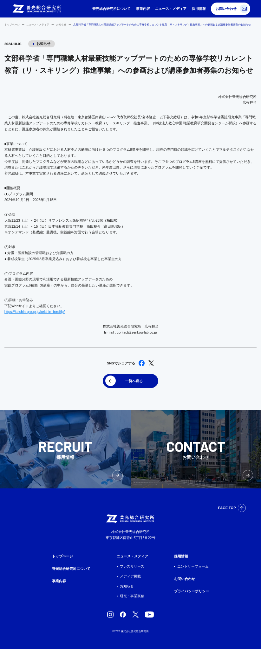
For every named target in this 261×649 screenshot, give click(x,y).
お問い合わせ (226, 8)
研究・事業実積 (132, 596)
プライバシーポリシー (191, 591)
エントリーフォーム (193, 566)
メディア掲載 (130, 576)
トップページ (12, 24)
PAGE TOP (227, 508)
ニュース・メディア (170, 8)
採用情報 (199, 8)
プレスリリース (132, 566)
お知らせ (61, 24)
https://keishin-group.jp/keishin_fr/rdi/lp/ (34, 312)
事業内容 (143, 8)
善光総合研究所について (111, 8)
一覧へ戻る (134, 381)
